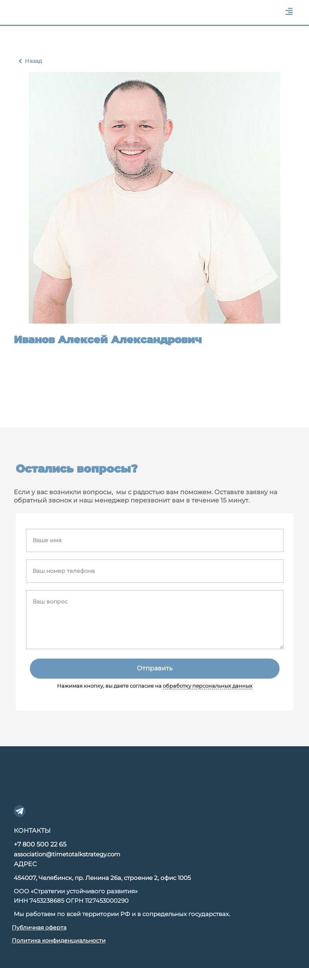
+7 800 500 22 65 (40, 844)
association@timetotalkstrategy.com (67, 854)
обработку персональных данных (207, 686)
